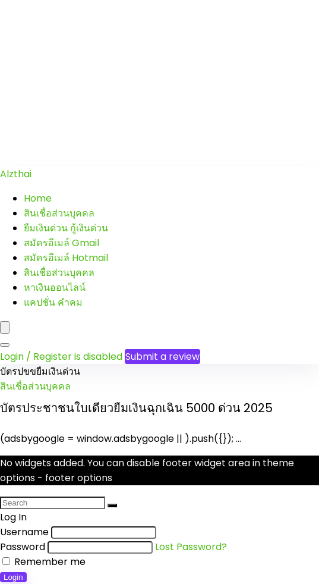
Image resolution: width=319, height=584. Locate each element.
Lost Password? (191, 547)
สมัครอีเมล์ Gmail (61, 243)
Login (13, 577)
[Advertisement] (159, 83)
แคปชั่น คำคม (53, 302)
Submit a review (162, 356)
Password (22, 547)
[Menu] (5, 327)
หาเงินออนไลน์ (55, 287)
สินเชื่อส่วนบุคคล (59, 213)
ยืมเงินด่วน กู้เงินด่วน (66, 228)
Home (38, 198)
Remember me (44, 562)
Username (24, 532)
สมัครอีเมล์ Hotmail (66, 258)
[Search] (5, 345)
